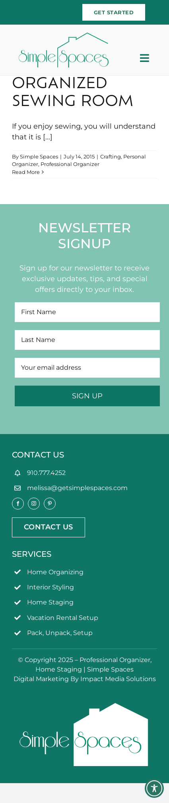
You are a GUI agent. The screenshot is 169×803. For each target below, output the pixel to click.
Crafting (110, 156)
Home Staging (50, 602)
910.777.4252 (46, 473)
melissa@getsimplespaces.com (77, 488)
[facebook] (18, 504)
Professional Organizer (70, 164)
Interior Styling (50, 587)
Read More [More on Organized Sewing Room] (26, 172)
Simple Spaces (39, 156)
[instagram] (34, 504)
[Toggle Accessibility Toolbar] (154, 788)
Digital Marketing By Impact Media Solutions (85, 679)
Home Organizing (55, 572)
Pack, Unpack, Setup (60, 633)
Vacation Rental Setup (62, 618)
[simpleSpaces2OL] (64, 36)
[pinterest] (50, 504)
